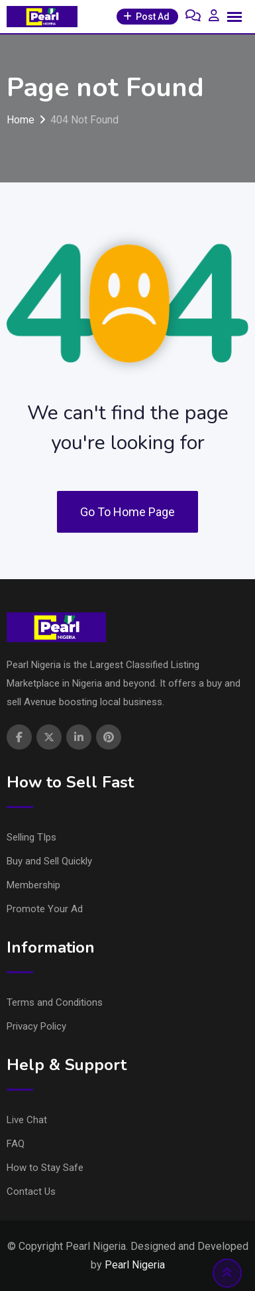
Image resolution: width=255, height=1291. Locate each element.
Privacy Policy (36, 1026)
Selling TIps (31, 837)
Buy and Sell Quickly (49, 861)
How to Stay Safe (45, 1168)
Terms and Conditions (55, 1002)
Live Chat (27, 1120)
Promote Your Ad (45, 909)
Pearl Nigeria (135, 1264)
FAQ (16, 1144)
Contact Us (31, 1191)
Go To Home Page (127, 512)
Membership (33, 885)
